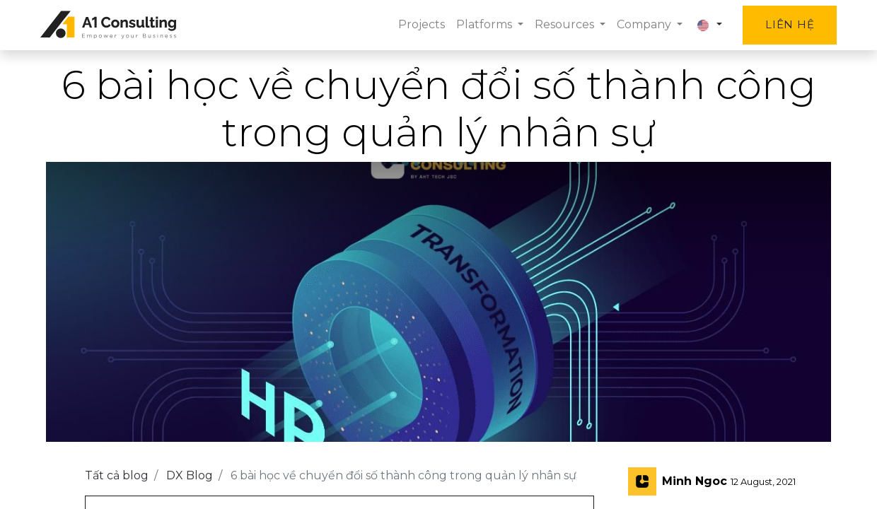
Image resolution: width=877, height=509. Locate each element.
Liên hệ (784, 24)
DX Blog (189, 475)
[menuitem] (415, 25)
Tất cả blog (117, 475)
